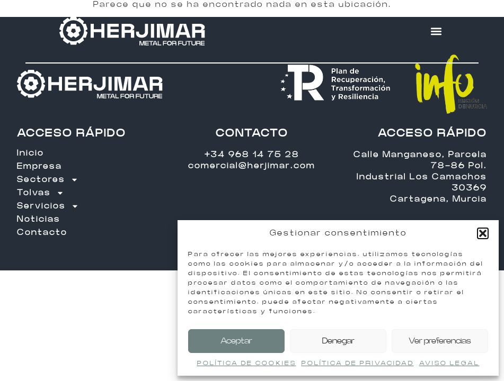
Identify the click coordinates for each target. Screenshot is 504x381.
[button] (483, 233)
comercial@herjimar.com (251, 166)
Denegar (338, 341)
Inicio (30, 153)
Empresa (39, 166)
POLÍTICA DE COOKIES (246, 363)
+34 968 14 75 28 (252, 155)
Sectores (47, 180)
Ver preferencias (440, 341)
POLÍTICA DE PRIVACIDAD (358, 363)
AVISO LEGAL (449, 363)
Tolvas (40, 193)
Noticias (38, 219)
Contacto (42, 233)
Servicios (48, 206)
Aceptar (236, 341)
